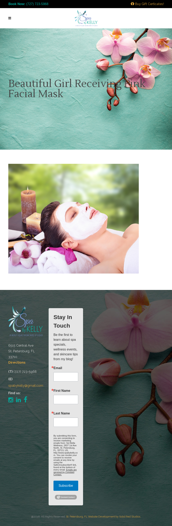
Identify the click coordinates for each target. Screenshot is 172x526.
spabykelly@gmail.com (25, 386)
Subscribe (66, 485)
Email (57, 368)
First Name (61, 390)
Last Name (61, 413)
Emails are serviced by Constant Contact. (65, 472)
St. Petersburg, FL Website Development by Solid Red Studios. (103, 516)
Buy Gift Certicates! (147, 4)
